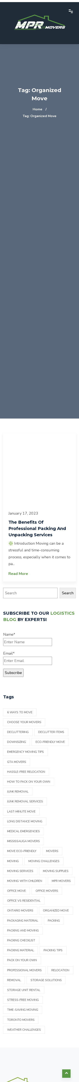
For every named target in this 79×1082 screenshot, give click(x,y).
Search (68, 593)
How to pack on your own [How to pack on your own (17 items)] (28, 782)
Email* (27, 658)
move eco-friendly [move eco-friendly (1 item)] (21, 851)
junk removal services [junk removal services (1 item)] (25, 801)
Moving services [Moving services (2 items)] (20, 871)
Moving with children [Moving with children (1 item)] (24, 881)
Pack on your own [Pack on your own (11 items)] (22, 960)
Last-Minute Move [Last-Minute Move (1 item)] (21, 812)
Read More (18, 573)
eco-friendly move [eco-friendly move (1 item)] (50, 742)
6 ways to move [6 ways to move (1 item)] (19, 712)
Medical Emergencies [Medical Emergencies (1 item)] (23, 831)
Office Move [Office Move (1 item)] (16, 891)
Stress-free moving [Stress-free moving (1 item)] (23, 1000)
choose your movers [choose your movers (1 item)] (24, 722)
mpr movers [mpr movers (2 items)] (61, 881)
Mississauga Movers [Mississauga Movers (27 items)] (23, 841)
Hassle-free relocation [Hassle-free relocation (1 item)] (26, 772)
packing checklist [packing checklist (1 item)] (21, 940)
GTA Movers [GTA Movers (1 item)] (16, 762)
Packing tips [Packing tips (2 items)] (53, 950)
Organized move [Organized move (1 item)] (56, 911)
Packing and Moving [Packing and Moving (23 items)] (23, 931)
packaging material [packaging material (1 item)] (22, 921)
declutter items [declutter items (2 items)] (51, 732)
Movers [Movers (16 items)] (52, 851)
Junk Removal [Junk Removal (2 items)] (17, 792)
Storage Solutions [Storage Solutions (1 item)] (46, 980)
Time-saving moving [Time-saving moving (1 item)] (22, 1010)
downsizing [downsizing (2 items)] (16, 742)
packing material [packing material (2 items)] (20, 950)
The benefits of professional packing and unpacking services (37, 528)
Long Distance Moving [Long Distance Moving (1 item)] (24, 821)
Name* (27, 639)
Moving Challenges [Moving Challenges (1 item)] (43, 861)
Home (37, 109)
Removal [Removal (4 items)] (14, 980)
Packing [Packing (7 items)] (54, 921)
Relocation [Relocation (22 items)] (60, 970)
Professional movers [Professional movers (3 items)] (24, 970)
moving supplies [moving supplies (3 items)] (55, 871)
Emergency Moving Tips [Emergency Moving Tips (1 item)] (25, 752)
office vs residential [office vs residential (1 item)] (23, 901)
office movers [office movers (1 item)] (47, 891)
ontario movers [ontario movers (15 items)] (20, 911)
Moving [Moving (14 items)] (13, 861)
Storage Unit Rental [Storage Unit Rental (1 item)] (23, 990)
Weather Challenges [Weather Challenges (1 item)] (24, 1030)
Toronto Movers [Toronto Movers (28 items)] (21, 1020)
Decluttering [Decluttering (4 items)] (18, 732)
